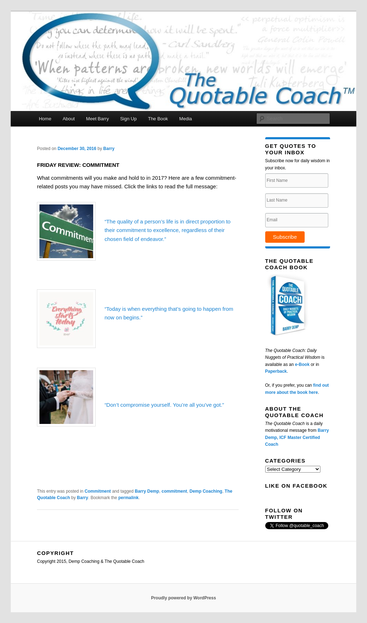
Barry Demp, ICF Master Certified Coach (297, 437)
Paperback (276, 371)
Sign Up (128, 118)
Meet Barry (97, 118)
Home (45, 118)
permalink (128, 497)
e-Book (302, 364)
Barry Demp (147, 491)
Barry (108, 148)
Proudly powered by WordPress (183, 597)
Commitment (98, 491)
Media (185, 118)
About (69, 118)
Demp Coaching (206, 491)
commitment (174, 491)
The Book (158, 118)
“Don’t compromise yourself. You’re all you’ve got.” (164, 405)
